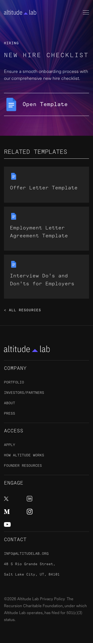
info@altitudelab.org (26, 554)
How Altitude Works (24, 455)
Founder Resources (23, 466)
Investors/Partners (24, 393)
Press (9, 413)
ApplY (9, 445)
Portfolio (14, 382)
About (9, 403)
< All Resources (22, 310)
